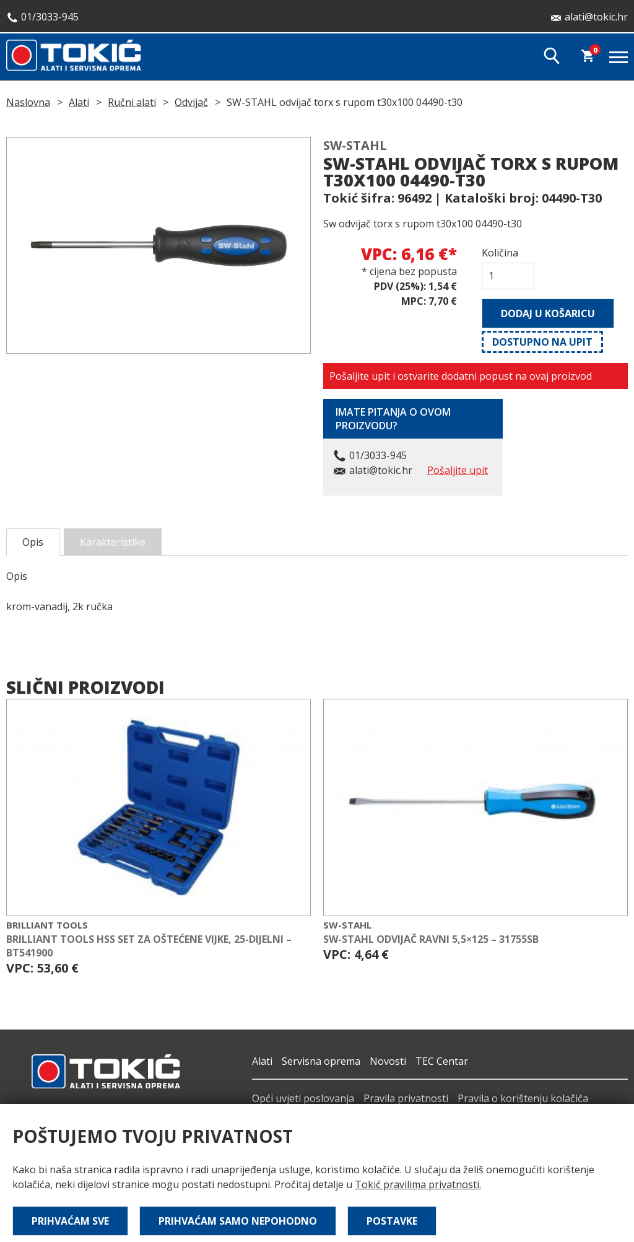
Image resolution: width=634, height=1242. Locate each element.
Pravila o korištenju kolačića (523, 1098)
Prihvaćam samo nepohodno (237, 1221)
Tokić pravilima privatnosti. (418, 1184)
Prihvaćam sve (70, 1221)
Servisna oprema (321, 1061)
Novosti (388, 1061)
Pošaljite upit (457, 470)
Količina (500, 253)
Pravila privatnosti (405, 1098)
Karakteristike (112, 542)
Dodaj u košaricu (548, 313)
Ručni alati (132, 102)
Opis (32, 542)
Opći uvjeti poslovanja (303, 1098)
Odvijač (191, 102)
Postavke (392, 1221)
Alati (79, 102)
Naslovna (28, 102)
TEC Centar (441, 1061)
